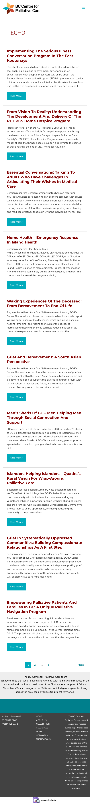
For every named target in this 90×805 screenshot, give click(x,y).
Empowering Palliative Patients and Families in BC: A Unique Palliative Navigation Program (42, 609)
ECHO (39, 733)
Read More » (17, 98)
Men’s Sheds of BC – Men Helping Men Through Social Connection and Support (44, 419)
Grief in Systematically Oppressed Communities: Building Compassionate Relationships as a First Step (44, 544)
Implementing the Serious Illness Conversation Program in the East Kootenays (40, 58)
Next (82, 666)
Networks (42, 737)
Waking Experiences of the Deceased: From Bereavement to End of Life (44, 305)
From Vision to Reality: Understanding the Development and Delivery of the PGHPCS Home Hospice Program (44, 118)
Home (39, 718)
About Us (41, 722)
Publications (43, 741)
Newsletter (43, 726)
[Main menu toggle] (83, 9)
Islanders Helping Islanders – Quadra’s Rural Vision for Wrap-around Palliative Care (44, 480)
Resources (42, 729)
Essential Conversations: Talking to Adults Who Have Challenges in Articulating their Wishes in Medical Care (42, 181)
